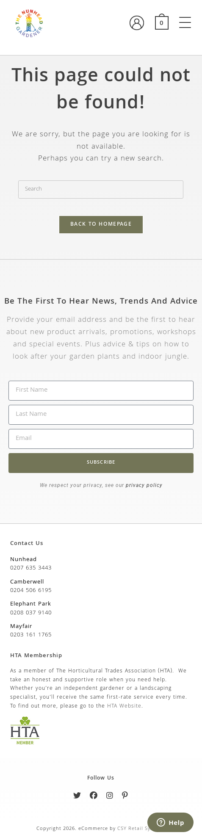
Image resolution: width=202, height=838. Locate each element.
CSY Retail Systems (141, 829)
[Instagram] (109, 797)
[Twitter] (77, 797)
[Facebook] (94, 797)
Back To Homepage (101, 224)
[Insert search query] (100, 189)
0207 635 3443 (31, 568)
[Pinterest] (125, 797)
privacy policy (143, 485)
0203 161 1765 (31, 635)
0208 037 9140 (31, 613)
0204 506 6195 (31, 590)
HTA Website (124, 706)
